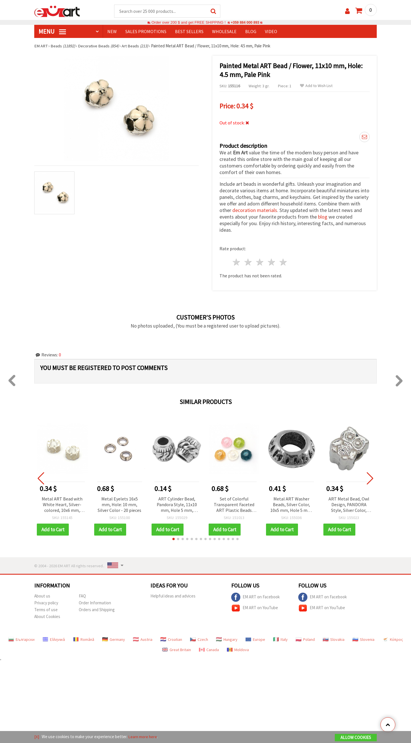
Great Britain (176, 649)
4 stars (271, 262)
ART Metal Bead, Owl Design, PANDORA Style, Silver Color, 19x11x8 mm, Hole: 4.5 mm (348, 504)
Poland (305, 638)
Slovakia (333, 638)
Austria (142, 638)
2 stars (248, 262)
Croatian (171, 638)
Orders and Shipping (97, 609)
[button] (173, 538)
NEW (112, 32)
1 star (237, 262)
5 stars (283, 262)
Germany (113, 638)
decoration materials (254, 210)
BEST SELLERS (189, 32)
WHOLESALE (224, 32)
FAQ (82, 595)
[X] (36, 737)
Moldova (238, 649)
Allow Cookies (356, 737)
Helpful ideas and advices (173, 595)
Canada (209, 649)
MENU (52, 32)
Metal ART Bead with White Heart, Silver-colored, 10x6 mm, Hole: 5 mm (62, 504)
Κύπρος (392, 639)
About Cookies (47, 616)
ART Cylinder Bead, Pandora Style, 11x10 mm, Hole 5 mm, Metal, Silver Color (177, 504)
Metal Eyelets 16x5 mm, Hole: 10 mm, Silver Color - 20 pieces (119, 503)
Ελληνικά (54, 639)
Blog (250, 32)
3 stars (260, 262)
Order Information (95, 602)
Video (271, 32)
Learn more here (143, 737)
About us (42, 595)
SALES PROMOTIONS (145, 32)
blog (322, 216)
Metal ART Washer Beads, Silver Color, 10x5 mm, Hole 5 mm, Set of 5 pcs (291, 504)
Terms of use (46, 609)
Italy (280, 638)
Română (83, 639)
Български (21, 639)
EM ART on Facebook (255, 596)
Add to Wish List (316, 86)
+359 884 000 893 (245, 23)
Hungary (226, 638)
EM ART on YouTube (254, 607)
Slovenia (363, 638)
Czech (199, 638)
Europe (255, 639)
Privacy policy (46, 602)
